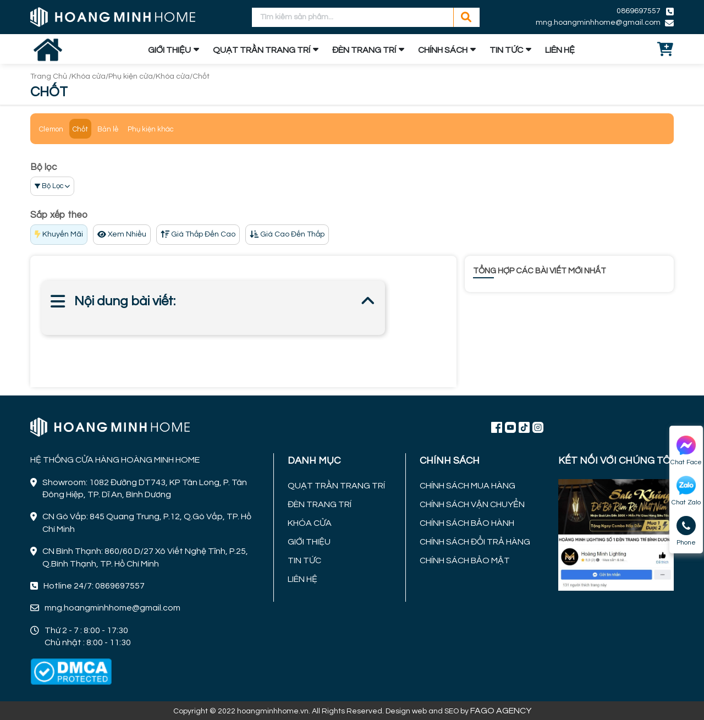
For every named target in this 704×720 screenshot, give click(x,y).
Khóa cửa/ (90, 76)
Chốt (201, 76)
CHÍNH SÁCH (443, 50)
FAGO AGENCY (500, 710)
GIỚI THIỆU (169, 50)
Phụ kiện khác (151, 129)
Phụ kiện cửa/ (132, 76)
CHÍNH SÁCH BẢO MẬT (465, 560)
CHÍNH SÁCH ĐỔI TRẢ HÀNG (475, 541)
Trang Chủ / (51, 76)
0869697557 (639, 11)
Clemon (51, 129)
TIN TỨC (506, 50)
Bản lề (107, 129)
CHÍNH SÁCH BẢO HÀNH (467, 523)
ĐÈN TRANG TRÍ (364, 50)
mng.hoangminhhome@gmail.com (598, 22)
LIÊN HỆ (560, 50)
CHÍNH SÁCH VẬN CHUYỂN (472, 504)
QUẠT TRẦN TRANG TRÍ (261, 50)
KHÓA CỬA (310, 523)
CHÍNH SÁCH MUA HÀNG (467, 485)
